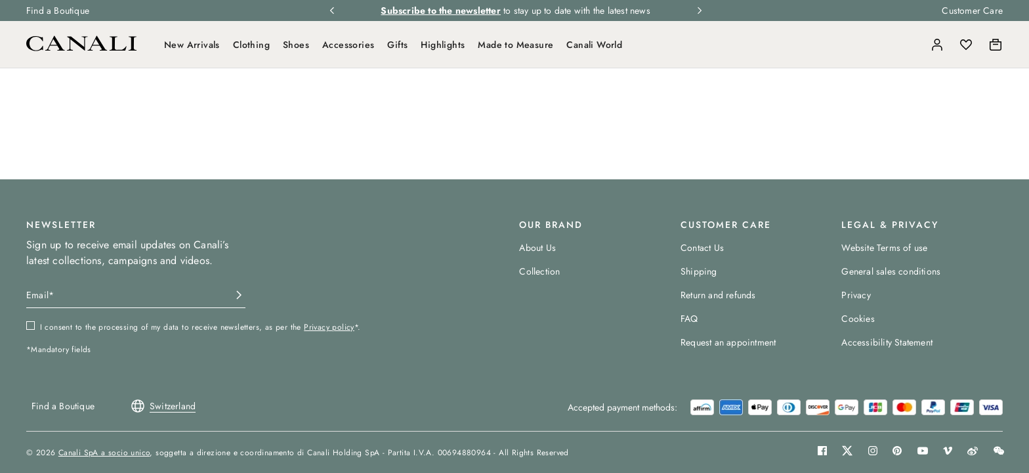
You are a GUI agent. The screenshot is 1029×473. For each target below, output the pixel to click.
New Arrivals (192, 44)
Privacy (855, 295)
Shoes (296, 44)
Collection (539, 271)
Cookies (857, 318)
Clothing (251, 44)
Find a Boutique (57, 10)
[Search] (908, 44)
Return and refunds (718, 295)
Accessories (348, 44)
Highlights (443, 44)
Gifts (397, 44)
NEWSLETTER (61, 224)
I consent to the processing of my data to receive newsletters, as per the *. (200, 327)
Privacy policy (329, 327)
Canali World (594, 44)
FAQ (689, 318)
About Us (537, 247)
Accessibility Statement (887, 342)
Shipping (699, 271)
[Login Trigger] (937, 44)
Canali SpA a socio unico (104, 453)
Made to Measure (515, 44)
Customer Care (972, 10)
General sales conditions (890, 271)
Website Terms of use (884, 247)
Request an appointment (728, 342)
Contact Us (702, 247)
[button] (908, 44)
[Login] (937, 44)
